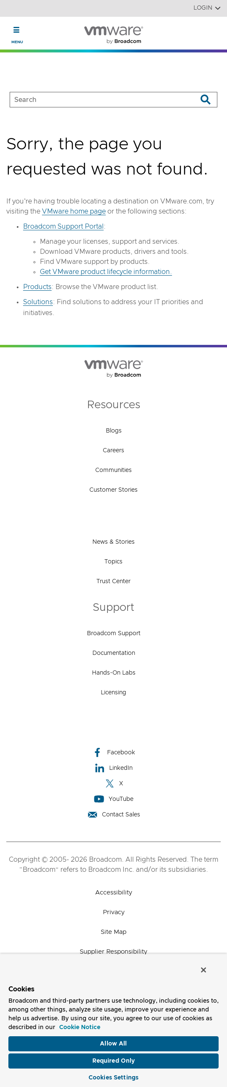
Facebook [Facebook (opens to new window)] (113, 752)
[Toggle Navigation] (16, 29)
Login (207, 8)
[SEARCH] (95, 99)
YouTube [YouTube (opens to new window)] (113, 799)
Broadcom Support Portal (63, 226)
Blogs (114, 431)
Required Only (113, 1061)
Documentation (113, 653)
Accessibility (113, 892)
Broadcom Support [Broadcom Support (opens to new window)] (114, 633)
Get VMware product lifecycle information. (106, 271)
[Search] (205, 99)
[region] (113, 1020)
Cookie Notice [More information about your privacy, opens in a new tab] (79, 1027)
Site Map (113, 932)
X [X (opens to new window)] (113, 783)
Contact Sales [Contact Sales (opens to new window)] (113, 814)
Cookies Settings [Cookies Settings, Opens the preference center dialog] (113, 1078)
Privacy (114, 912)
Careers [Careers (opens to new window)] (113, 451)
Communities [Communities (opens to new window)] (113, 470)
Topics (113, 562)
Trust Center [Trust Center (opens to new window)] (113, 581)
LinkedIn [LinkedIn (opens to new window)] (113, 768)
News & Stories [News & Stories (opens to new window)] (113, 542)
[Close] (203, 970)
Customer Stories (113, 490)
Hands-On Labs (114, 673)
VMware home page (74, 211)
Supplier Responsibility (113, 952)
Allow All (113, 1044)
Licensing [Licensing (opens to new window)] (113, 693)
